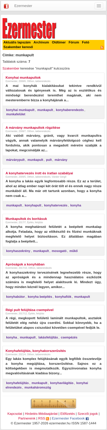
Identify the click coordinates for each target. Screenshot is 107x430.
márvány (61, 159)
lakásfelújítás (48, 337)
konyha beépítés (40, 296)
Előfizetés (67, 414)
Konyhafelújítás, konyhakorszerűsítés (36, 351)
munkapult (45, 110)
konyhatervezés (55, 205)
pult (49, 159)
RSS (43, 418)
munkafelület (15, 114)
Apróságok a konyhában (25, 264)
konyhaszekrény (18, 251)
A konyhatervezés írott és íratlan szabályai (39, 173)
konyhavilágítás (61, 383)
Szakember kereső (18, 47)
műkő (73, 251)
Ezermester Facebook (70, 418)
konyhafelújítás (17, 383)
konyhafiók (63, 296)
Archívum (41, 42)
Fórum (74, 42)
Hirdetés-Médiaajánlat (41, 414)
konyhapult (33, 205)
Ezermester (23, 6)
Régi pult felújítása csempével (30, 310)
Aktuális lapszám (17, 42)
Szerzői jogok (88, 414)
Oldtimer (59, 42)
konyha (75, 205)
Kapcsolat (14, 414)
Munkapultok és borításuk (26, 219)
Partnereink (26, 418)
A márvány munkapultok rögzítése (33, 128)
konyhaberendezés (70, 110)
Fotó (85, 42)
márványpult (15, 159)
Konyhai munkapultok (23, 77)
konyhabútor (15, 296)
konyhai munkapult (20, 110)
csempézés (69, 337)
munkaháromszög (37, 387)
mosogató (59, 251)
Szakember (11, 68)
